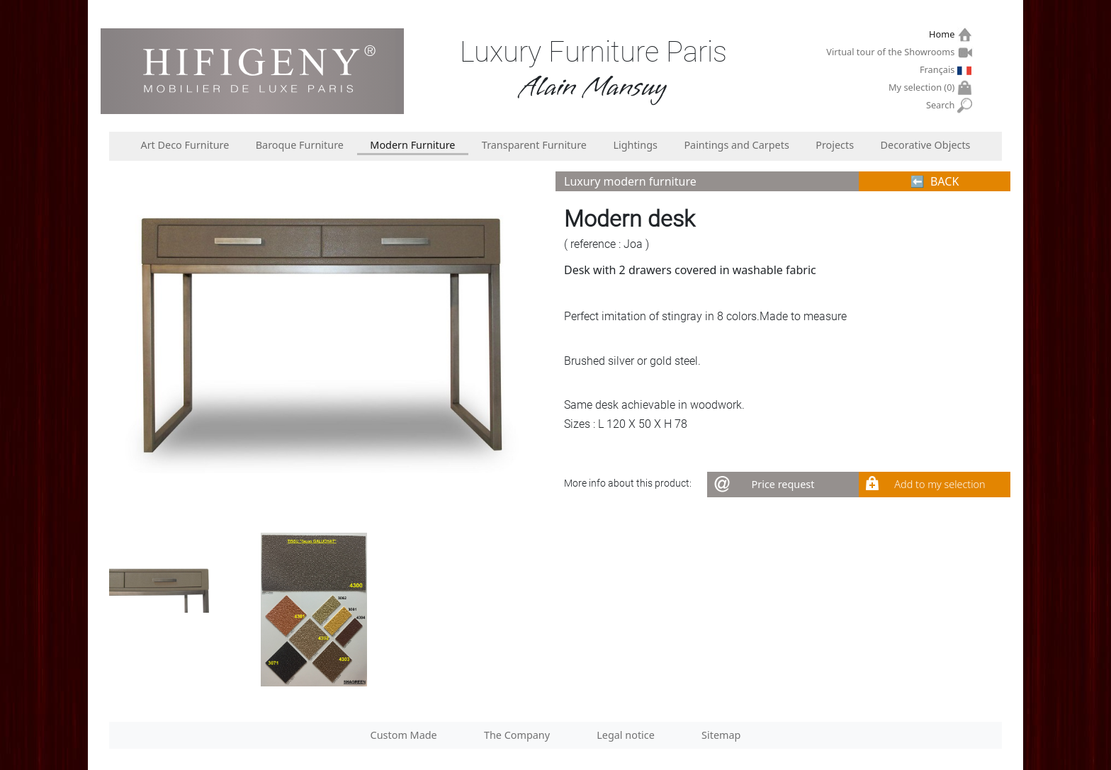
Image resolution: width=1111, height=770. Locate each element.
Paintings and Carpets (736, 145)
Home (943, 34)
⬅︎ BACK (934, 181)
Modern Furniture (412, 145)
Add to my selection (939, 484)
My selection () (923, 87)
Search (942, 105)
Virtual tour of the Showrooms (892, 51)
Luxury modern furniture (630, 181)
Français (939, 69)
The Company (517, 735)
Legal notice (626, 735)
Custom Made (404, 735)
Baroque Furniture (300, 145)
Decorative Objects (926, 145)
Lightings (635, 145)
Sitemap (720, 735)
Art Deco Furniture (184, 145)
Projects (835, 145)
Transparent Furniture (534, 145)
